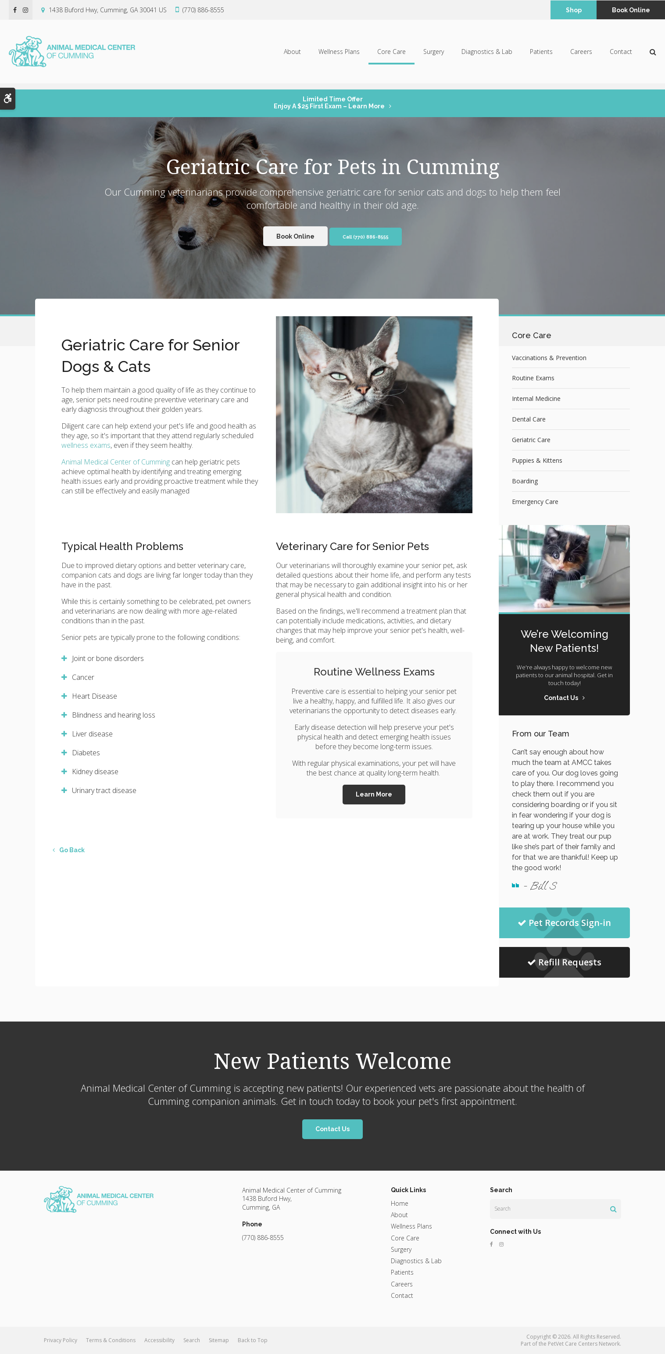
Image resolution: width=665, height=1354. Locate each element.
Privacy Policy (60, 1340)
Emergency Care (535, 501)
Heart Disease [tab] (94, 696)
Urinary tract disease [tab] (104, 790)
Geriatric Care (531, 440)
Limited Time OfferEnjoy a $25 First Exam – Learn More (329, 103)
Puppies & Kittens (537, 460)
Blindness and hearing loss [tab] (113, 715)
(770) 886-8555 (203, 10)
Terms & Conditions (111, 1340)
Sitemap (219, 1340)
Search (191, 1340)
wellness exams (86, 445)
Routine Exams (533, 378)
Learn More (374, 794)
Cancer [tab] (83, 677)
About (292, 54)
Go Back (72, 850)
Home (399, 1203)
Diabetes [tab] (86, 752)
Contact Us (332, 1129)
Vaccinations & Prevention (549, 358)
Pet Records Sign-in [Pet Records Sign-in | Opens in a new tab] (564, 923)
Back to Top (253, 1340)
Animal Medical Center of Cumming (115, 462)
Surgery (433, 54)
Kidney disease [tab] (95, 771)
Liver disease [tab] (92, 734)
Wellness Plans (339, 54)
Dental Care (529, 419)
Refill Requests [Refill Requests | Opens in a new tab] (564, 962)
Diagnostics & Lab (486, 54)
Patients (541, 54)
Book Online (631, 10)
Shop (574, 10)
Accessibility (159, 1340)
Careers (581, 54)
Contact (621, 54)
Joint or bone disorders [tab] (108, 658)
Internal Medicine (536, 398)
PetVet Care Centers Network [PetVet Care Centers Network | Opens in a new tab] (584, 1343)
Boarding (525, 481)
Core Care (391, 54)
